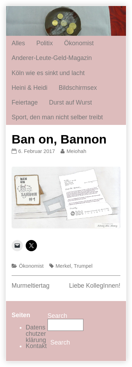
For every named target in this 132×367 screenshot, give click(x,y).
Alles (18, 43)
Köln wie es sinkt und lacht (48, 72)
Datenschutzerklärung (36, 333)
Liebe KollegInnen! (94, 285)
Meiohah (76, 151)
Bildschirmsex (78, 87)
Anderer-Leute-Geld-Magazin (52, 57)
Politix (44, 43)
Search (57, 315)
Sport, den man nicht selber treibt (57, 117)
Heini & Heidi (30, 87)
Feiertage (25, 102)
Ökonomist (79, 43)
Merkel (63, 266)
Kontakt (36, 345)
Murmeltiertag (31, 285)
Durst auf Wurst (70, 102)
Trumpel (83, 266)
